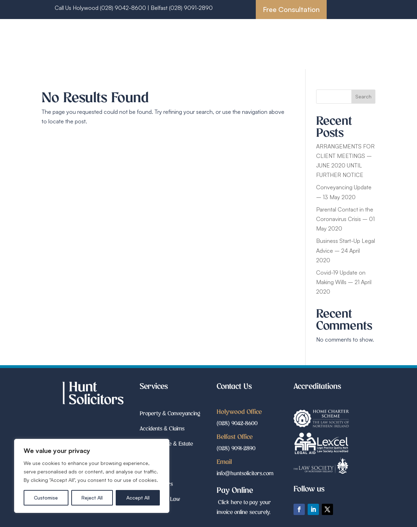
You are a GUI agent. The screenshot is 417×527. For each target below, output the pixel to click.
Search (363, 96)
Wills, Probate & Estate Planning (221, 45)
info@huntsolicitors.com (245, 473)
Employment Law (259, 56)
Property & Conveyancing (232, 35)
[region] (91, 476)
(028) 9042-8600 (237, 422)
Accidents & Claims (295, 35)
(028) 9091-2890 (191, 7)
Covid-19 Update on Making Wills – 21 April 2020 (343, 282)
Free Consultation (291, 9)
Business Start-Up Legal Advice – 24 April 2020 (345, 250)
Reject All (92, 498)
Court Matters (320, 45)
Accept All (138, 498)
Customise (46, 498)
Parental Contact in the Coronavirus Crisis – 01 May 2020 (345, 219)
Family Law (281, 45)
